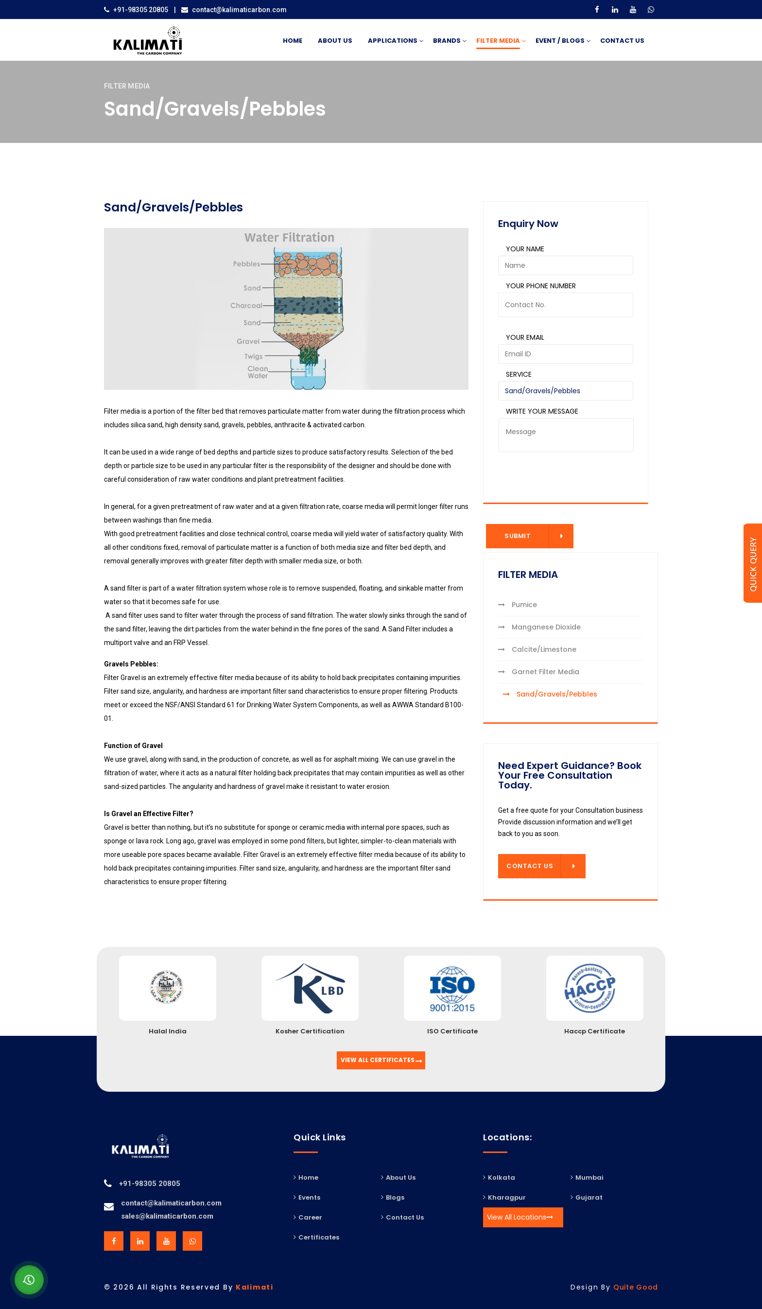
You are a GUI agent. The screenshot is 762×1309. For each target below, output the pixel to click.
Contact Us (622, 40)
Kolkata (499, 1177)
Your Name (525, 249)
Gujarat (587, 1197)
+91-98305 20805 (140, 10)
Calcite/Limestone (537, 649)
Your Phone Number (541, 286)
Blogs (392, 1197)
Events (307, 1197)
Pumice (517, 605)
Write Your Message (542, 411)
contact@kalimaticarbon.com (239, 10)
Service (519, 374)
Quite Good (635, 1287)
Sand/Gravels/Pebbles (550, 694)
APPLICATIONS (392, 41)
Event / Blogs (560, 41)
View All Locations (520, 1217)
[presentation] (553, 471)
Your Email (525, 337)
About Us (335, 40)
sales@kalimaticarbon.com (167, 1216)
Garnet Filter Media (538, 672)
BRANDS (447, 41)
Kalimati (255, 1287)
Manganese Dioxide (539, 627)
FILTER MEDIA (498, 41)
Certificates (316, 1237)
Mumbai (587, 1177)
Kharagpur (504, 1197)
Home (292, 40)
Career (308, 1217)
